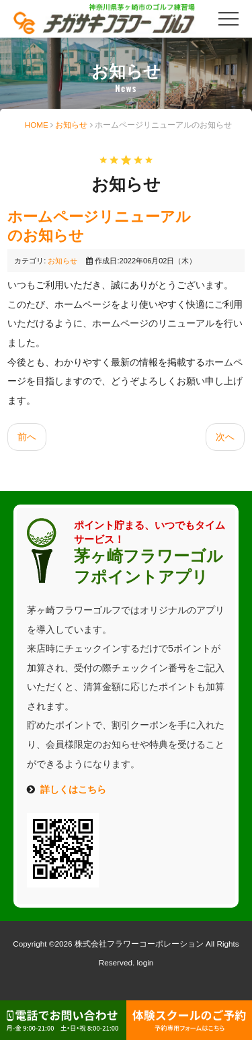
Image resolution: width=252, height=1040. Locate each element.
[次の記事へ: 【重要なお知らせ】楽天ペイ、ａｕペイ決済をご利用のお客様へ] (225, 437)
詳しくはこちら (73, 789)
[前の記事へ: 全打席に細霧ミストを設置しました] (26, 437)
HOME (36, 124)
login (145, 962)
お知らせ (71, 124)
